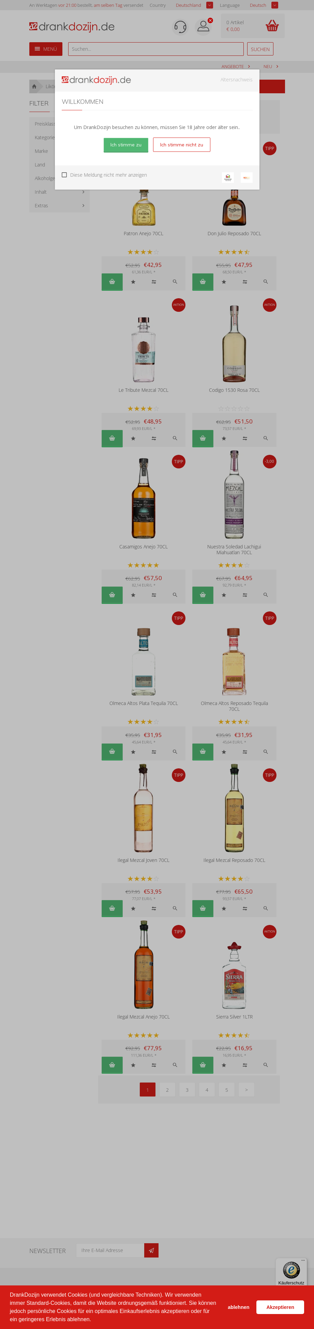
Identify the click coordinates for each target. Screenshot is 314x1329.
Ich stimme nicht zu (181, 145)
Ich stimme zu (125, 145)
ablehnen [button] (238, 1307)
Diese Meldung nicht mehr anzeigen (108, 175)
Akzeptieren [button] (280, 1307)
